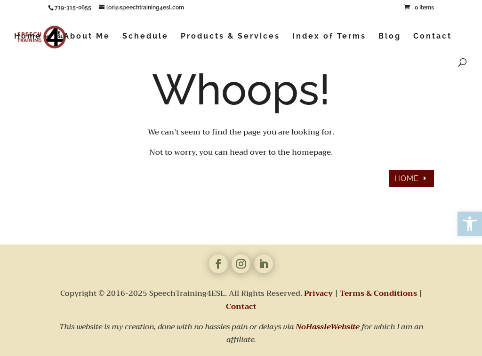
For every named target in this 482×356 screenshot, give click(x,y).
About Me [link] (87, 36)
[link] (470, 224)
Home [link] (28, 36)
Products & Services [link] (230, 36)
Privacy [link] (318, 293)
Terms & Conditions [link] (378, 293)
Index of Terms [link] (329, 36)
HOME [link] (406, 178)
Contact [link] (432, 36)
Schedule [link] (145, 36)
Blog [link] (389, 36)
